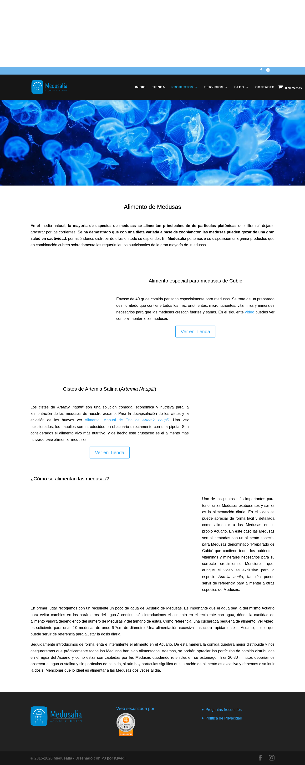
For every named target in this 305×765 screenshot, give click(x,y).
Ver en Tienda (195, 331)
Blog (239, 87)
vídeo (249, 312)
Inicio (140, 87)
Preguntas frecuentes (223, 710)
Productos (182, 87)
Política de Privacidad (223, 718)
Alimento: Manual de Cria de (127, 420)
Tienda (158, 87)
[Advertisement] (143, 33)
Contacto (264, 87)
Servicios (214, 87)
